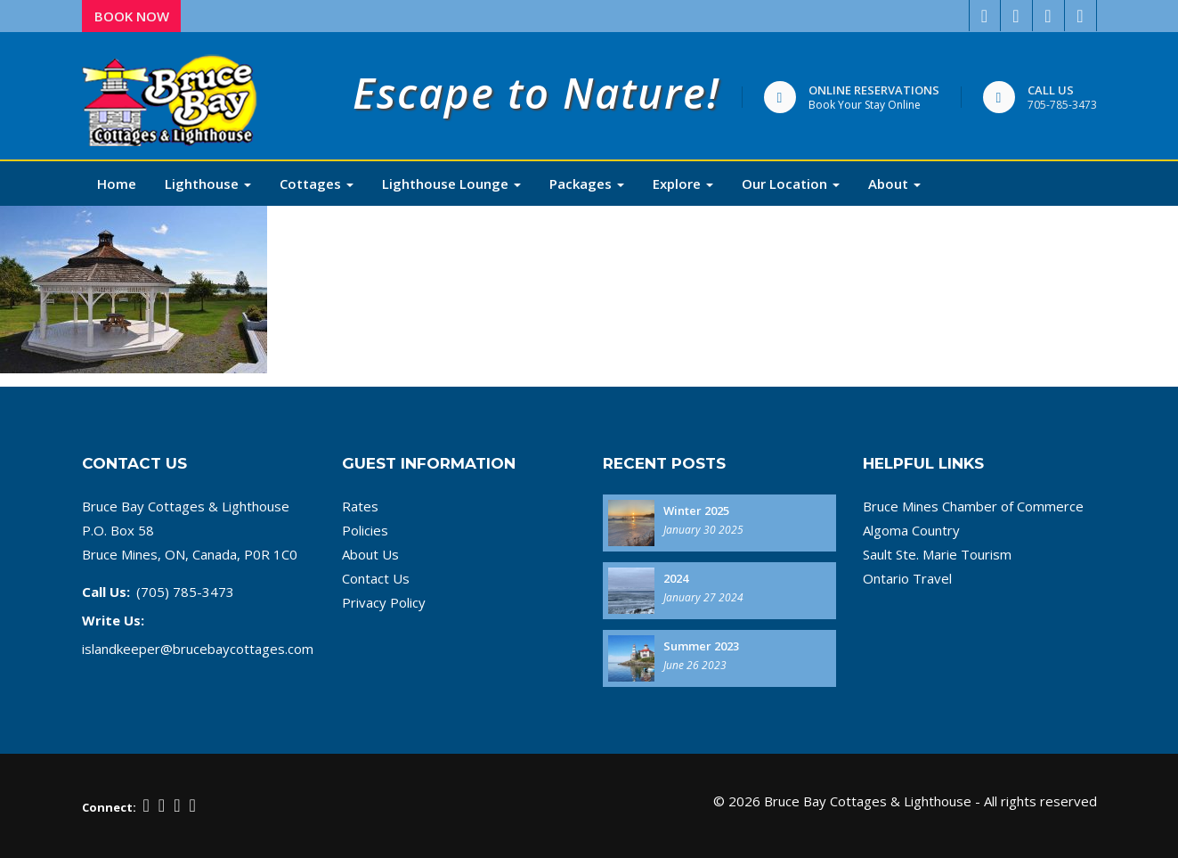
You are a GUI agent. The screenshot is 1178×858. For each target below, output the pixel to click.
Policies (365, 530)
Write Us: (113, 620)
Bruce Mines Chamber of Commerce (973, 506)
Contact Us (376, 578)
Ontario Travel (907, 578)
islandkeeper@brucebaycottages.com (197, 649)
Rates (360, 506)
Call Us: (106, 592)
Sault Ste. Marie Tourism (937, 554)
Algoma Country (911, 530)
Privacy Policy (384, 602)
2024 (675, 578)
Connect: (109, 807)
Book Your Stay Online (864, 104)
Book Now (131, 16)
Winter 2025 (696, 511)
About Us (370, 554)
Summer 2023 (701, 646)
